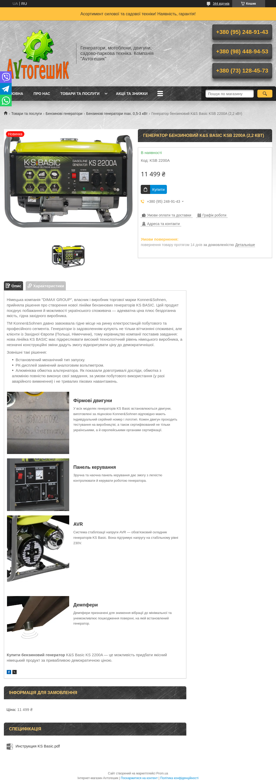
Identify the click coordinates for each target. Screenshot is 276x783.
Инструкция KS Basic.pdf (38, 746)
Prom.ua (162, 773)
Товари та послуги (80, 94)
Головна (14, 94)
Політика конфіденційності (179, 778)
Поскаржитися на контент (139, 778)
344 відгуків (221, 3)
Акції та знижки (131, 94)
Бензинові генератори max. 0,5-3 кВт (116, 113)
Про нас (41, 94)
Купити (158, 189)
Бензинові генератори (64, 113)
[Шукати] (264, 93)
